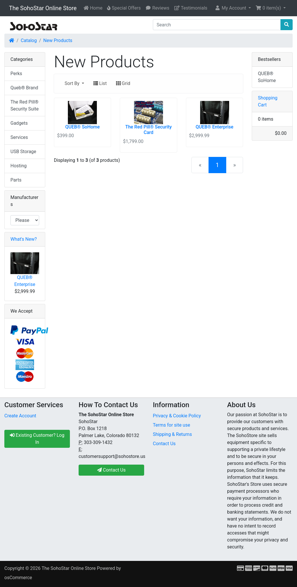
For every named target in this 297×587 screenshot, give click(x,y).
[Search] (217, 24)
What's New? (23, 239)
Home (93, 8)
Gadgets (19, 123)
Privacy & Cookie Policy (177, 415)
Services (19, 137)
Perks (16, 73)
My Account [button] (231, 8)
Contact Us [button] (111, 470)
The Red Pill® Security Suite (24, 105)
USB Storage (23, 151)
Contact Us (164, 443)
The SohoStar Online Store (43, 8)
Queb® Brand (24, 87)
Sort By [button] (73, 83)
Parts (15, 180)
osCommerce (18, 577)
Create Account (20, 415)
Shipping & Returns (172, 434)
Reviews (157, 8)
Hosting (18, 166)
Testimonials (190, 8)
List (100, 83)
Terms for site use (171, 425)
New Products (57, 40)
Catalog (29, 40)
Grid (123, 83)
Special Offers (124, 8)
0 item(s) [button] (269, 8)
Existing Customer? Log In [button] (37, 438)
